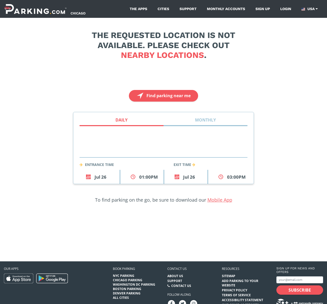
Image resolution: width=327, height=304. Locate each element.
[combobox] (163, 151)
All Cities (121, 297)
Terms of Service (236, 295)
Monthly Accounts (226, 9)
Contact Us (181, 286)
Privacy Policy (234, 290)
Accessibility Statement (242, 300)
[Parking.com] (35, 9)
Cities (163, 9)
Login (285, 9)
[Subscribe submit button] (299, 290)
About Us (175, 276)
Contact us (177, 269)
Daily (121, 120)
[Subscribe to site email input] (299, 279)
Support (188, 9)
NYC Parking (123, 275)
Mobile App (219, 200)
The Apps (138, 9)
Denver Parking (127, 293)
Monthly (205, 120)
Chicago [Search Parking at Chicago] (78, 13)
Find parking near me (163, 96)
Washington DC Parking (134, 284)
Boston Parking (127, 289)
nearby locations (162, 55)
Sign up (262, 9)
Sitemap (228, 276)
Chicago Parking (127, 280)
